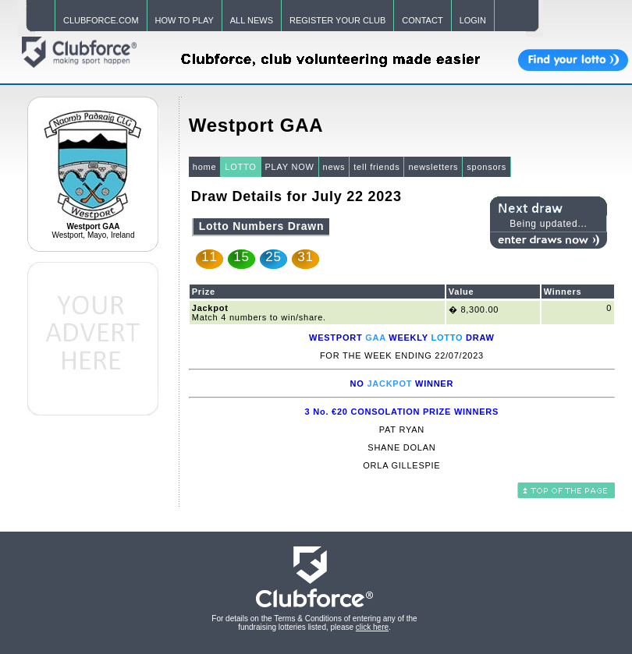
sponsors (486, 166)
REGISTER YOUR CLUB (337, 20)
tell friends (376, 166)
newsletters (433, 166)
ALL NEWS (251, 20)
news (334, 166)
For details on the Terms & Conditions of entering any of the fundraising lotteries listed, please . (314, 622)
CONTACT (422, 20)
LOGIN (473, 20)
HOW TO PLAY (184, 20)
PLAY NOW (289, 166)
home (205, 166)
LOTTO (240, 166)
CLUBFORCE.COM (101, 20)
